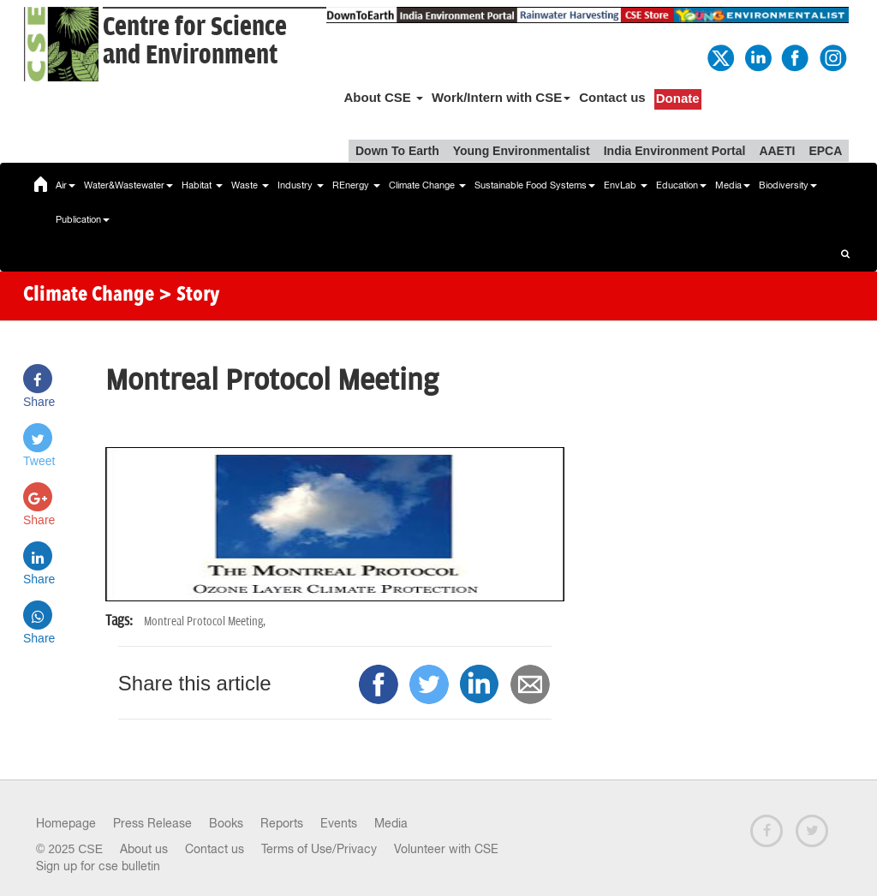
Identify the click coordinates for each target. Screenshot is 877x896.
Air (65, 185)
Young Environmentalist (521, 151)
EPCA (825, 151)
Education (681, 185)
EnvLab (625, 185)
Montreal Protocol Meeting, (204, 621)
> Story (188, 295)
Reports (281, 823)
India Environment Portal (675, 151)
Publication (83, 219)
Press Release (152, 823)
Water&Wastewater (128, 185)
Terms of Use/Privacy (319, 849)
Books (226, 823)
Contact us (612, 97)
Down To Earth (397, 151)
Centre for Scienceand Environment (195, 41)
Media (732, 185)
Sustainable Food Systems (534, 185)
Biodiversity (788, 185)
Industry (300, 185)
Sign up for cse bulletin (98, 866)
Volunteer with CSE (446, 849)
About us (144, 849)
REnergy (356, 185)
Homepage (66, 823)
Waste (250, 185)
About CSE (383, 97)
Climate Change (427, 185)
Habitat (202, 185)
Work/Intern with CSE (501, 97)
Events (338, 823)
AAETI (777, 151)
